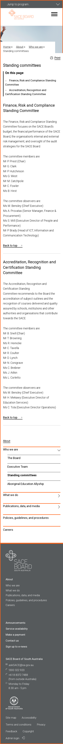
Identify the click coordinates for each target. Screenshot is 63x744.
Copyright (28, 731)
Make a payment (15, 634)
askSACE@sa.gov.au (21, 665)
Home (7, 46)
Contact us (12, 640)
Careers (8, 529)
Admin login (15, 738)
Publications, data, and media (21, 506)
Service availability (17, 628)
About (19, 46)
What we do (10, 495)
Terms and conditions (18, 724)
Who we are (36, 46)
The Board (13, 458)
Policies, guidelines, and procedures (26, 517)
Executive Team (17, 466)
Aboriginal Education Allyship (25, 484)
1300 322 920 (17, 670)
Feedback (11, 731)
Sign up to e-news (16, 646)
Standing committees (21, 475)
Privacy (41, 724)
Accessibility (29, 717)
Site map (11, 717)
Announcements (15, 622)
